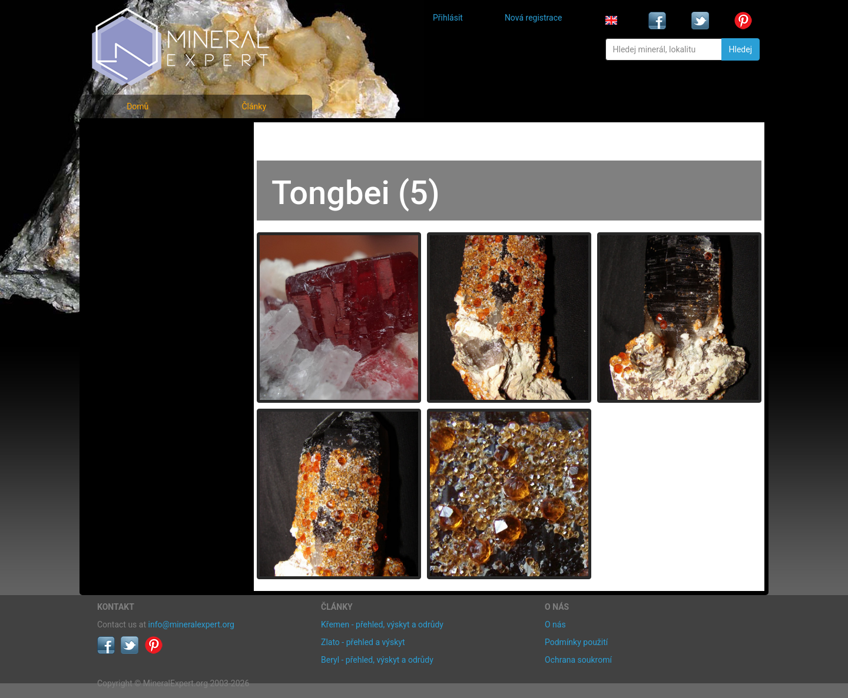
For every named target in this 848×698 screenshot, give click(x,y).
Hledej (740, 49)
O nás (555, 624)
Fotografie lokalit (137, 187)
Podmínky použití (576, 642)
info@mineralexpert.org (191, 624)
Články (253, 106)
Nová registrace (533, 17)
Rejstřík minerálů (137, 161)
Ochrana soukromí (578, 659)
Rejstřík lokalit (131, 213)
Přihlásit (448, 17)
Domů (137, 106)
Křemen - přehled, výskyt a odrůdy (382, 624)
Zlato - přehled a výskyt (363, 642)
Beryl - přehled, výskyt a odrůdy (377, 659)
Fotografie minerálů (144, 135)
